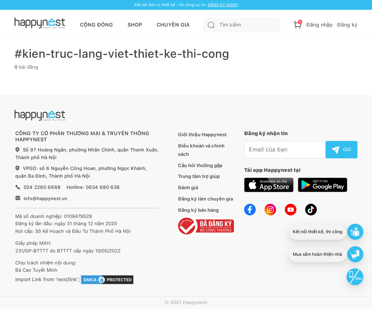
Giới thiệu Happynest (202, 134)
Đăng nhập (319, 25)
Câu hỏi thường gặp (200, 165)
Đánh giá (188, 187)
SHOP (135, 25)
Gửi (341, 149)
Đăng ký (347, 25)
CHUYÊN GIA (173, 25)
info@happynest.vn (45, 198)
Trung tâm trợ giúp (199, 176)
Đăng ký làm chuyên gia (205, 199)
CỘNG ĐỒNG (96, 25)
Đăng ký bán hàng (198, 210)
